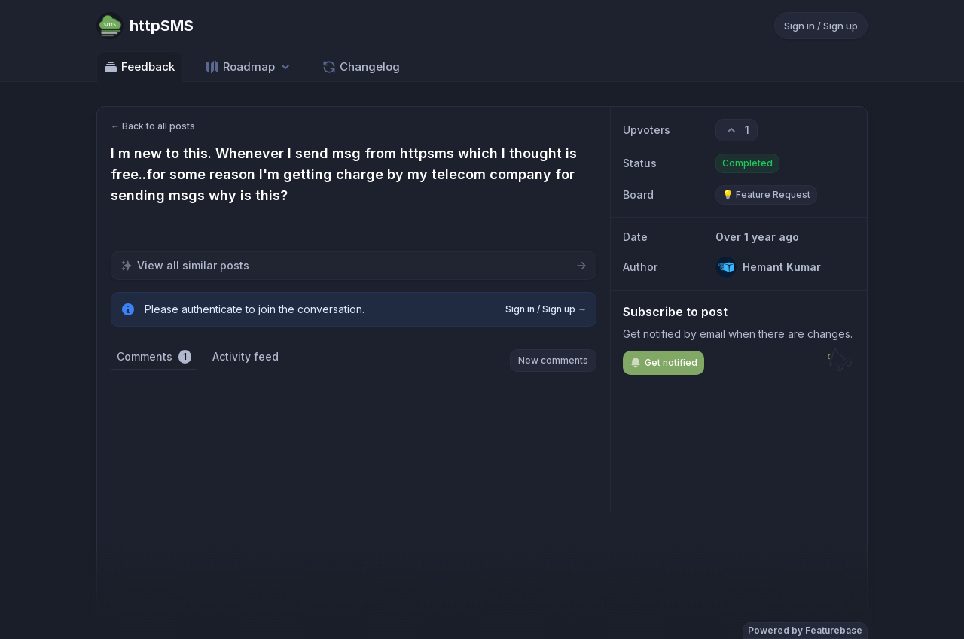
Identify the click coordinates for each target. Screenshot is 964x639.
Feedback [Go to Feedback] (139, 67)
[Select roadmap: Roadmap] (249, 66)
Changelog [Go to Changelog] (361, 67)
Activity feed (245, 356)
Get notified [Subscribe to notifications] (663, 363)
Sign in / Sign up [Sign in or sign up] (821, 26)
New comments (553, 360)
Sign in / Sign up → (546, 309)
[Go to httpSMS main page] (145, 25)
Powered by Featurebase (805, 630)
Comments (154, 357)
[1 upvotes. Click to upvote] (736, 130)
